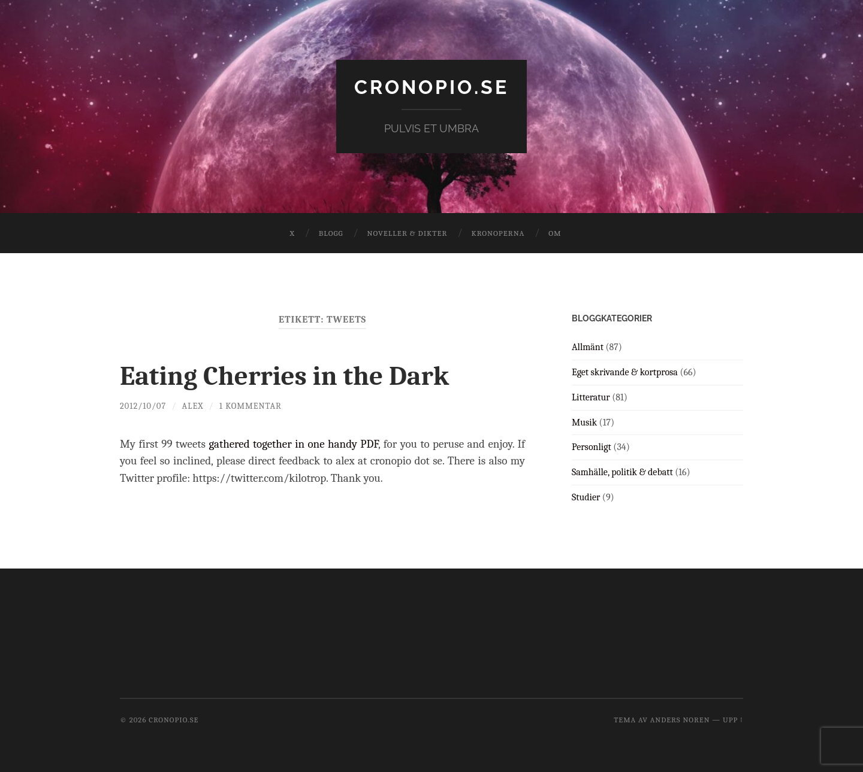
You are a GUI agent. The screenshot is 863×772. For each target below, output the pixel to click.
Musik (584, 422)
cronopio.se (431, 87)
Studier (586, 497)
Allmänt (588, 347)
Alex (193, 406)
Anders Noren (680, 719)
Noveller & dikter (407, 233)
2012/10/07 (143, 406)
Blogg (331, 233)
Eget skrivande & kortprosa (625, 372)
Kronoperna (497, 233)
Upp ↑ (733, 719)
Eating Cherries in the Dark (284, 375)
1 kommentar (250, 406)
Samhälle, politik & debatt (622, 472)
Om (554, 233)
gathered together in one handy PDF (293, 444)
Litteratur (591, 397)
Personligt (591, 447)
